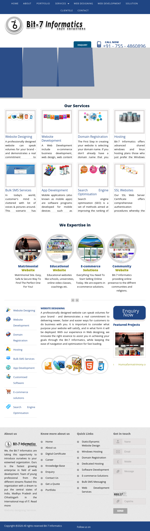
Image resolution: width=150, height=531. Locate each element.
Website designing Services (20, 510)
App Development (55, 190)
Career (50, 459)
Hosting (119, 136)
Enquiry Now (129, 312)
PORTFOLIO (43, 3)
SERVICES (61, 4)
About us (51, 447)
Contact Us (52, 478)
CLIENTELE (67, 10)
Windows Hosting (92, 451)
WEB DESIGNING (83, 3)
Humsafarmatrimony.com (134, 364)
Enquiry (82, 44)
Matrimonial (28, 268)
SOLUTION (132, 3)
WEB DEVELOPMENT (109, 3)
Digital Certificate (56, 453)
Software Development (95, 469)
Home (49, 441)
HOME (15, 3)
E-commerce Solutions (95, 475)
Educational (59, 268)
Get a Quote (53, 484)
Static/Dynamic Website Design (91, 443)
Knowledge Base (55, 465)
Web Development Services (95, 489)
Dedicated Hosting (93, 463)
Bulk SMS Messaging (94, 481)
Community (121, 268)
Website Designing (18, 136)
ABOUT (27, 3)
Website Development (51, 138)
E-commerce (91, 268)
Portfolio (51, 490)
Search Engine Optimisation (93, 192)
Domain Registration (93, 136)
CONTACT (83, 10)
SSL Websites (123, 190)
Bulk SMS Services (18, 190)
